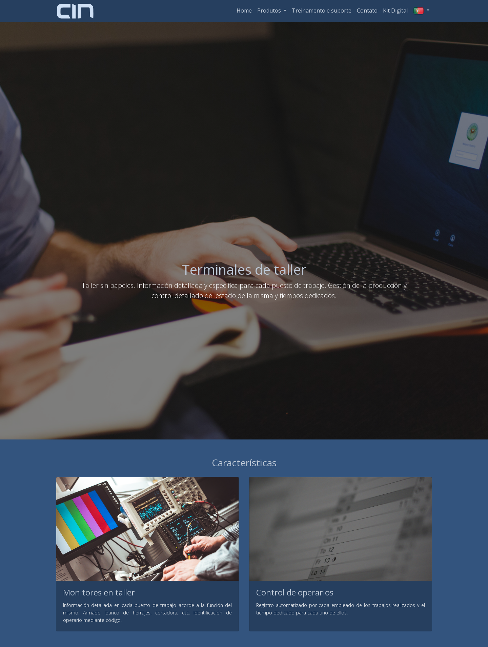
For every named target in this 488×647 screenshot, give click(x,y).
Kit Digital (395, 10)
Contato (367, 10)
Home (244, 10)
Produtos (269, 10)
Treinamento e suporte (321, 10)
